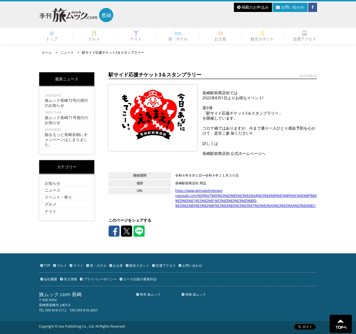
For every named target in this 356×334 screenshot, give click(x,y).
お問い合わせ (290, 7)
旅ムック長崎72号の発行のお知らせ (67, 100)
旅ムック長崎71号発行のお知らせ (67, 117)
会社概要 (48, 279)
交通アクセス (304, 36)
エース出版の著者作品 (138, 279)
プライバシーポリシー (98, 279)
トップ (52, 36)
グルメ (94, 36)
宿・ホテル (178, 36)
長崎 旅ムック (194, 294)
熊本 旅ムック (148, 294)
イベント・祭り (58, 197)
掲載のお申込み (253, 7)
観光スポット (262, 36)
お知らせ (52, 183)
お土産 (220, 36)
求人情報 (68, 279)
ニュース (67, 52)
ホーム (47, 52)
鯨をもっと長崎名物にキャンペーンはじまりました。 (67, 137)
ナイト (136, 36)
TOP (45, 265)
